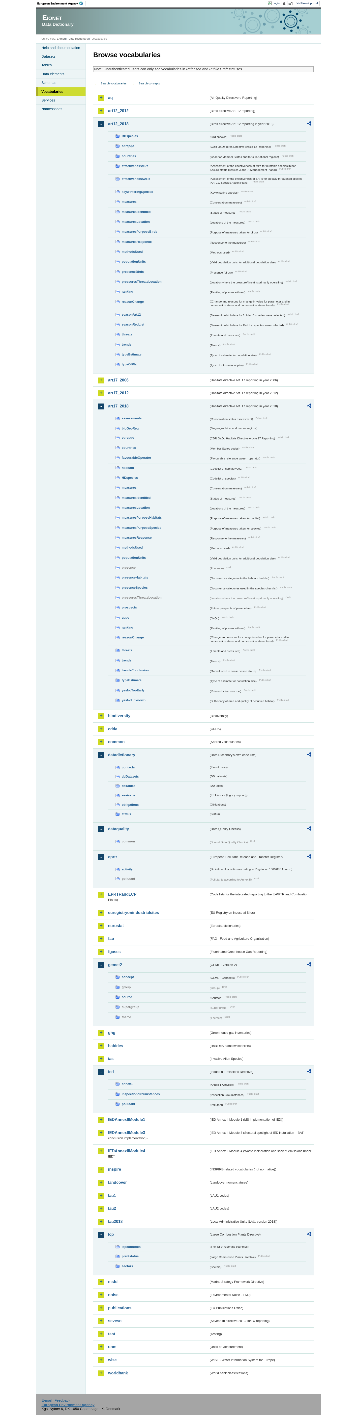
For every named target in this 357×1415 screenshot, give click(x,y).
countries (129, 156)
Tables (46, 65)
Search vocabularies (113, 83)
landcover (117, 1182)
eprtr (112, 857)
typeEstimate (132, 354)
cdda (112, 729)
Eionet (61, 38)
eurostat (116, 926)
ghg (111, 1033)
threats (127, 334)
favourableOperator (136, 457)
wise (112, 1360)
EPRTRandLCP (122, 894)
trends (126, 344)
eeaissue (128, 795)
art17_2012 (118, 393)
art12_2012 (118, 111)
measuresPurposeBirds (139, 231)
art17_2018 (118, 406)
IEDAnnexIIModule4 (126, 1151)
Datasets (48, 56)
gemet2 (115, 965)
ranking (127, 291)
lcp (111, 1234)
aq (110, 98)
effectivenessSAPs (136, 179)
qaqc (125, 617)
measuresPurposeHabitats (142, 517)
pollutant (128, 1104)
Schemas (48, 83)
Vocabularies (52, 92)
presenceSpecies (135, 587)
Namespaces (51, 109)
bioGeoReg (130, 428)
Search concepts (149, 83)
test (111, 1334)
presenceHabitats (135, 577)
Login (276, 3)
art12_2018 (118, 124)
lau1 (112, 1195)
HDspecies (130, 478)
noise (113, 1295)
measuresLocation (136, 222)
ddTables (128, 786)
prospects (129, 607)
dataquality (118, 829)
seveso (114, 1321)
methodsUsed (132, 251)
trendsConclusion (135, 670)
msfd (113, 1282)
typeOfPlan (130, 364)
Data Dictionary (78, 38)
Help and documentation (60, 48)
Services (48, 100)
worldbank (118, 1373)
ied (111, 1072)
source (127, 997)
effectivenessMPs (135, 166)
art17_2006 (118, 380)
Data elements (52, 74)
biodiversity (119, 716)
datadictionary (121, 755)
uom (112, 1347)
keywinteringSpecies (137, 192)
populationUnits (134, 261)
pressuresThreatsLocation (142, 281)
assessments (132, 418)
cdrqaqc (128, 146)
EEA (61, 3)
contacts (128, 767)
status (126, 814)
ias (111, 1059)
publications (119, 1308)
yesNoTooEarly (133, 690)
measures (129, 201)
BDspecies (130, 136)
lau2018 (115, 1221)
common (116, 742)
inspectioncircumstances (141, 1094)
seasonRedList (133, 324)
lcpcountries (131, 1247)
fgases (114, 952)
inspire (114, 1169)
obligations (130, 805)
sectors (127, 1266)
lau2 (112, 1208)
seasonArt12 (131, 314)
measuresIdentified (136, 212)
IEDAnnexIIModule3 (126, 1133)
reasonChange (133, 301)
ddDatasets (130, 776)
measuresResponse (137, 242)
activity (127, 869)
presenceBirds (133, 272)
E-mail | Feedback (55, 1400)
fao (111, 938)
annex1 (127, 1084)
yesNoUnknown (134, 700)
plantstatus (130, 1256)
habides (115, 1046)
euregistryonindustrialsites (133, 912)
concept (128, 977)
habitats (128, 468)
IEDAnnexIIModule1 (126, 1119)
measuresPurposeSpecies (141, 528)
